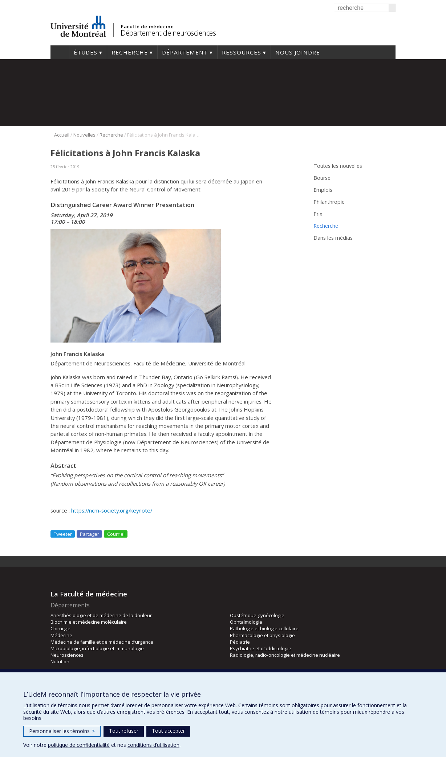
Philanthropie (329, 202)
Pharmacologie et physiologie (262, 635)
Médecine (61, 635)
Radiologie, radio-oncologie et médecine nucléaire (285, 655)
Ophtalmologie (246, 622)
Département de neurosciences (168, 33)
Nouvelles (84, 134)
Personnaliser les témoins (62, 731)
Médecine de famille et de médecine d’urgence (101, 642)
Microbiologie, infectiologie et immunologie (97, 648)
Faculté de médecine (147, 26)
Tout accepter (168, 730)
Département (185, 52)
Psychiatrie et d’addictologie (260, 648)
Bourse (322, 178)
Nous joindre (297, 52)
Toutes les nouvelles (337, 166)
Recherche (130, 52)
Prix (317, 214)
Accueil (60, 52)
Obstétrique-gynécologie (257, 615)
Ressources (241, 52)
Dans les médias (333, 238)
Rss (318, 254)
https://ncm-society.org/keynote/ (111, 510)
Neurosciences (67, 655)
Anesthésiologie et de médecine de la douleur (101, 615)
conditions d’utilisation (153, 744)
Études (85, 52)
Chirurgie (60, 628)
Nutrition (59, 661)
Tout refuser (123, 730)
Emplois (322, 190)
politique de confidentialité (79, 744)
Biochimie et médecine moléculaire (88, 622)
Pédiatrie (240, 642)
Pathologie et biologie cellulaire (264, 628)
